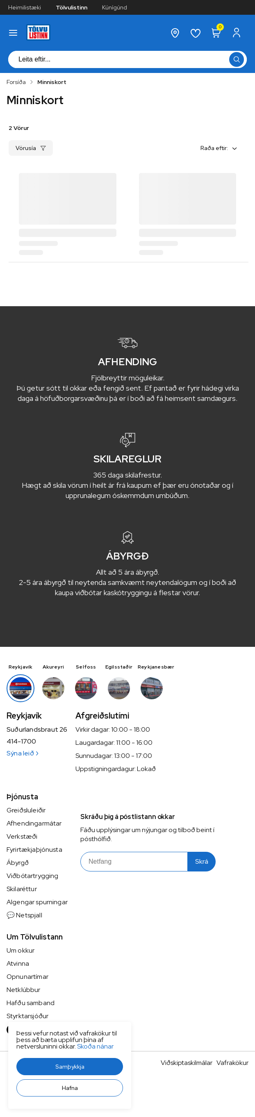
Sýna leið (22, 753)
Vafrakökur (232, 1062)
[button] (69, 1066)
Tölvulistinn (71, 7)
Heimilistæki (24, 7)
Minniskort (51, 82)
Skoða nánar (95, 1046)
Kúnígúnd (114, 7)
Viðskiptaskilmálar (186, 1062)
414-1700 (21, 741)
